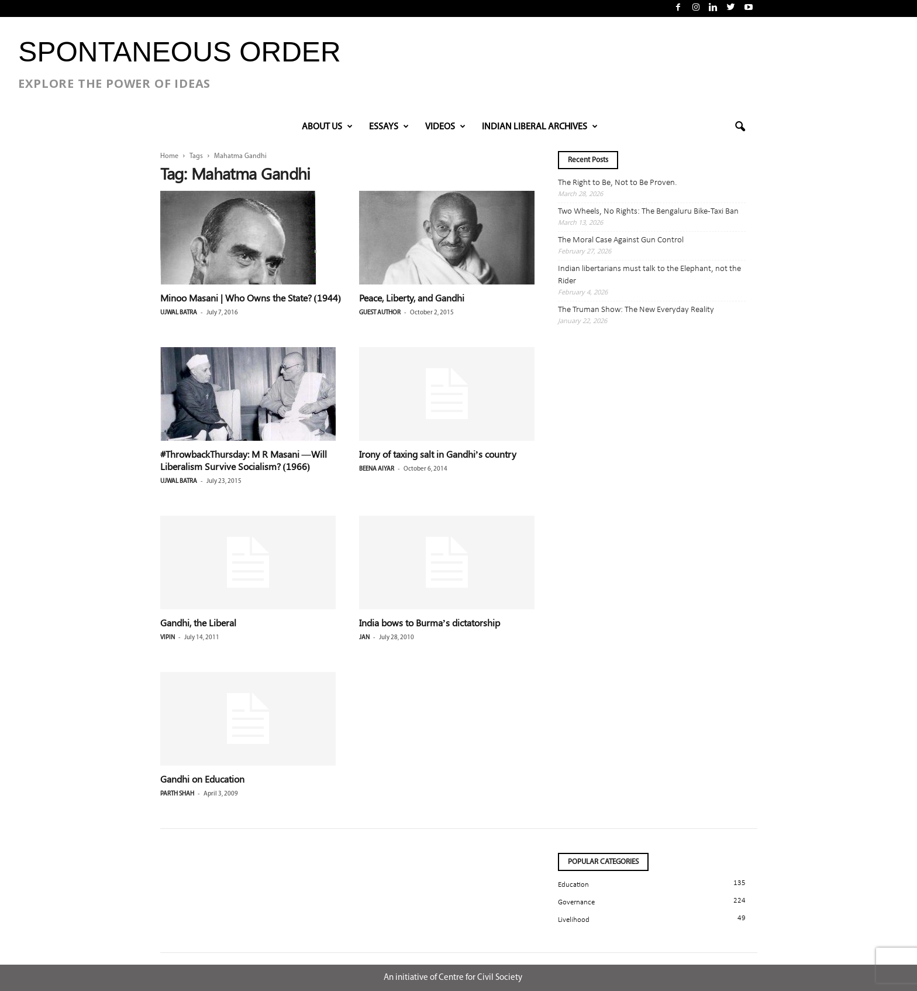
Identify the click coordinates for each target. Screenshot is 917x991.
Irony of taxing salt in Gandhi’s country (437, 454)
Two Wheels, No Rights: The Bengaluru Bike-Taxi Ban (648, 211)
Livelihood (574, 920)
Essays (389, 127)
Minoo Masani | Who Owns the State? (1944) (251, 298)
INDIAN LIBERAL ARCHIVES (540, 127)
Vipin (167, 638)
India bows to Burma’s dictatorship (429, 622)
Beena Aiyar (376, 469)
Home (169, 156)
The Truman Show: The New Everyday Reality (636, 310)
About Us (327, 127)
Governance (576, 902)
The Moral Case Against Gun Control (621, 240)
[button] (740, 127)
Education (573, 885)
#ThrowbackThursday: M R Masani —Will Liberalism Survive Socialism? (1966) (243, 460)
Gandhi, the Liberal (198, 622)
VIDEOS (445, 127)
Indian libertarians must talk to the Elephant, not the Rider (649, 275)
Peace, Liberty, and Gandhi (411, 298)
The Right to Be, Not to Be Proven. (617, 183)
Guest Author (380, 313)
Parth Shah (177, 794)
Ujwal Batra (178, 313)
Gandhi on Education (202, 779)
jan (364, 638)
